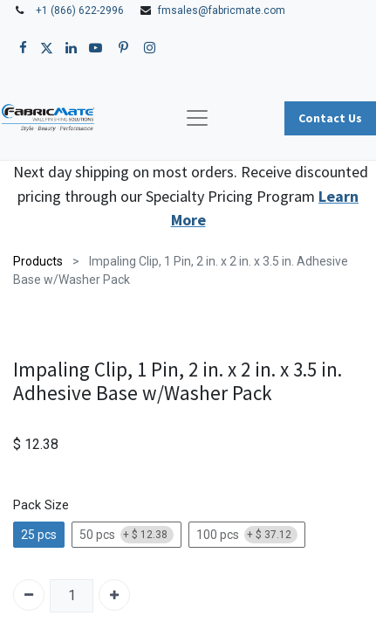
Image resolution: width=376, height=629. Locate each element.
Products (38, 261)
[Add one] (114, 595)
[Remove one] (28, 595)
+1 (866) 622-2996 (80, 10)
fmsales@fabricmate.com (221, 10)
